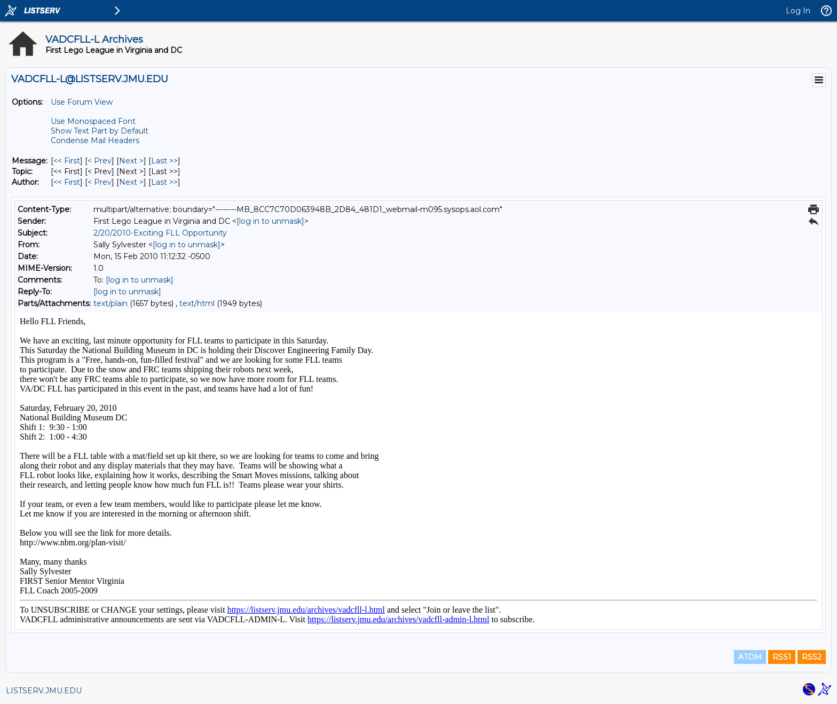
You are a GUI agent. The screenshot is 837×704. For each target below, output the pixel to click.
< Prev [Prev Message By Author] (100, 182)
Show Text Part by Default (99, 131)
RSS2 (812, 657)
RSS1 (781, 657)
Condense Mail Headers (95, 140)
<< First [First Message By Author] (66, 182)
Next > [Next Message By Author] (131, 182)
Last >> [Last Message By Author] (164, 182)
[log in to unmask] (270, 221)
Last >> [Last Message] (164, 161)
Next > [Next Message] (131, 161)
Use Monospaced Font (93, 121)
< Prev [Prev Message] (100, 161)
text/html (197, 303)
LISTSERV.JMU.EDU (44, 690)
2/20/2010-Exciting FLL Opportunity (160, 233)
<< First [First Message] (66, 161)
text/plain (110, 303)
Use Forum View (82, 102)
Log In (798, 10)
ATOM (750, 657)
